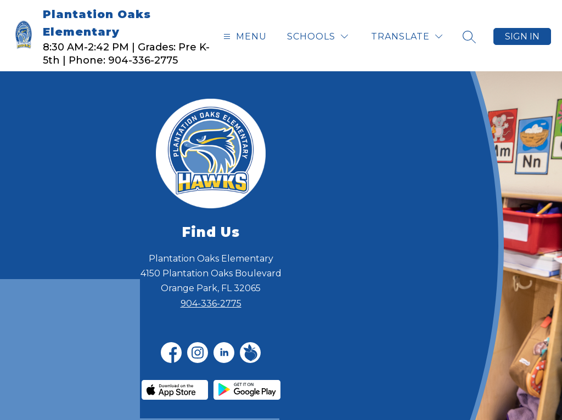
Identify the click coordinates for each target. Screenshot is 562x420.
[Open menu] (244, 36)
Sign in (522, 36)
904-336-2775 (211, 303)
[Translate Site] (406, 36)
